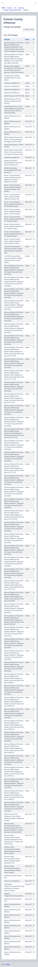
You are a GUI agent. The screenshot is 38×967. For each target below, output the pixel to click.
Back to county (28, 29)
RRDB (3, 8)
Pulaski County (8, 10)
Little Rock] (17, 10)
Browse (9, 8)
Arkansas (21, 8)
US (15, 8)
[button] (35, 3)
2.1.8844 (7, 964)
